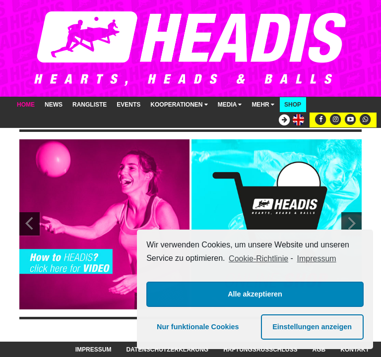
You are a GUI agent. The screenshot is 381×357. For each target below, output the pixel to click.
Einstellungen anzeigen (312, 327)
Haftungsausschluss (260, 349)
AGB (319, 349)
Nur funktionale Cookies (198, 327)
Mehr (263, 104)
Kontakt (354, 349)
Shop (292, 104)
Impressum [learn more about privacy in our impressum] (316, 258)
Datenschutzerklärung (167, 349)
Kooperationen (178, 104)
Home (26, 104)
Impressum (93, 349)
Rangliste (89, 104)
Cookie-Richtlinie (258, 258)
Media (230, 104)
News (54, 104)
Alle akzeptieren (255, 294)
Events (128, 104)
